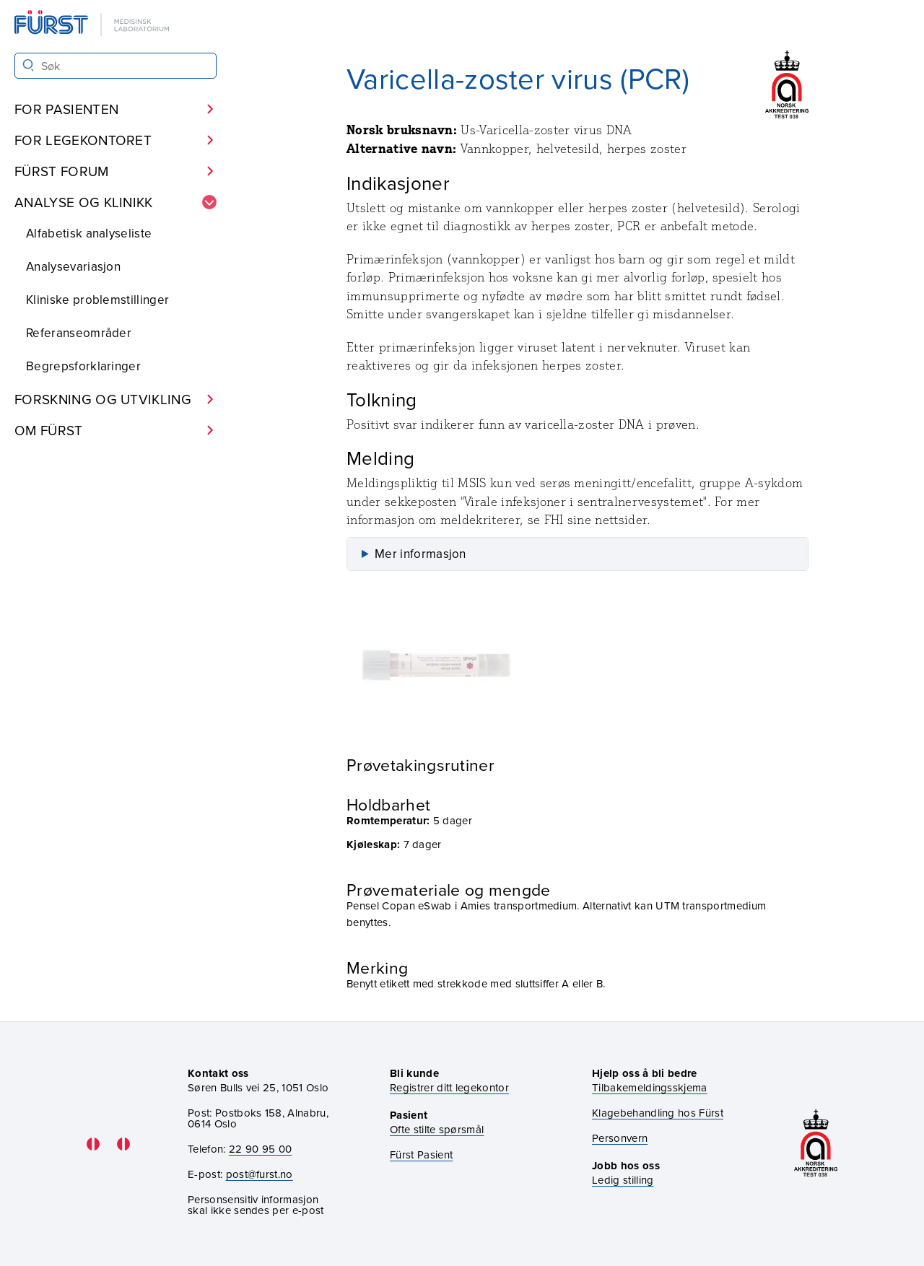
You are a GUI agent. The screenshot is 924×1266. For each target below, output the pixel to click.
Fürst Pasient (421, 1154)
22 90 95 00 (260, 1148)
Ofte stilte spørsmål (437, 1129)
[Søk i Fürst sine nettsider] (115, 66)
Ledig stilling (622, 1179)
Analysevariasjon (73, 266)
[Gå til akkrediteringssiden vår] (815, 1144)
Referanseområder (78, 332)
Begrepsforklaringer (83, 366)
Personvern (620, 1137)
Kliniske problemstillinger (97, 299)
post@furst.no (259, 1174)
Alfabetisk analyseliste (89, 233)
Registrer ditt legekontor (449, 1087)
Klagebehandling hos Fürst (657, 1112)
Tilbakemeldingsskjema (649, 1087)
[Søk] (28, 65)
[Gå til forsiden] (93, 24)
